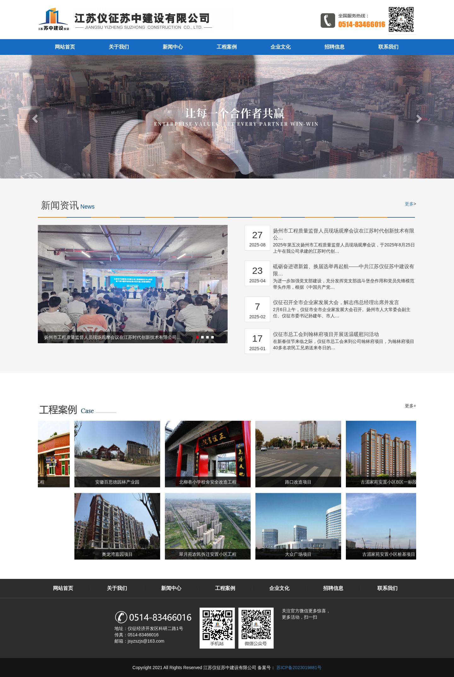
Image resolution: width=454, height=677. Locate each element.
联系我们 (388, 47)
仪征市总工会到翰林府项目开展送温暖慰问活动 (326, 334)
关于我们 (119, 47)
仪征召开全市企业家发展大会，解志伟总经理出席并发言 (336, 302)
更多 (409, 203)
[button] (186, 337)
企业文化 (281, 47)
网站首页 (65, 47)
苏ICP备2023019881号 (298, 667)
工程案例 (227, 47)
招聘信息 (334, 47)
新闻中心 (173, 47)
